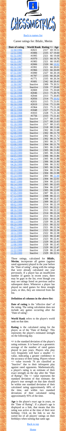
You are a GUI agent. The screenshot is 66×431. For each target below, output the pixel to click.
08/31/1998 (16, 110)
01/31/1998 (16, 90)
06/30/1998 (16, 104)
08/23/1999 (16, 213)
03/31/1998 (16, 95)
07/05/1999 (16, 193)
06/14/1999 (16, 184)
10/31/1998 (16, 115)
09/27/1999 (16, 227)
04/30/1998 (16, 98)
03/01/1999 (16, 141)
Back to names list (33, 35)
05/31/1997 (16, 67)
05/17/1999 (16, 173)
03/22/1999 (16, 150)
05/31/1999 (16, 178)
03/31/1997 (16, 61)
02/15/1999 (16, 135)
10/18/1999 (16, 236)
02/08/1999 (16, 133)
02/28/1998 (16, 93)
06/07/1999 (16, 181)
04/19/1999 (16, 161)
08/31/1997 (16, 75)
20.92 (56, 98)
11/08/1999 (16, 244)
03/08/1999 (16, 144)
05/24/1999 (16, 175)
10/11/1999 (16, 233)
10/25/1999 (16, 238)
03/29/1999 (16, 153)
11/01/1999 (16, 241)
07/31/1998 (16, 107)
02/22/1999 (16, 138)
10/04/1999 (16, 230)
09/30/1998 (16, 113)
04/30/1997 (16, 64)
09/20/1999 (16, 224)
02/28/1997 (16, 58)
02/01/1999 (16, 130)
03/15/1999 (16, 147)
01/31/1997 (16, 55)
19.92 (56, 64)
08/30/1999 (16, 216)
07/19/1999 (16, 198)
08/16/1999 (16, 210)
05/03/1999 (16, 167)
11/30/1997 (16, 84)
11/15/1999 (16, 247)
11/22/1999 (16, 250)
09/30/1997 (16, 78)
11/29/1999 (16, 253)
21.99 (56, 175)
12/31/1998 (16, 118)
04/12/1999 (16, 158)
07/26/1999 (16, 201)
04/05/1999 (16, 155)
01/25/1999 (16, 127)
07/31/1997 (16, 73)
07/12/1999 (16, 196)
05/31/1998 (16, 101)
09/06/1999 (16, 218)
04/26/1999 (16, 164)
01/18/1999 (16, 124)
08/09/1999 (16, 207)
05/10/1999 (16, 170)
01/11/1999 (16, 121)
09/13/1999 (16, 221)
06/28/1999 (16, 190)
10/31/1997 (16, 81)
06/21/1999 (16, 187)
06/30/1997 (16, 70)
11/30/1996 (16, 50)
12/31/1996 (16, 52)
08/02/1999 (16, 204)
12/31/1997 (16, 87)
